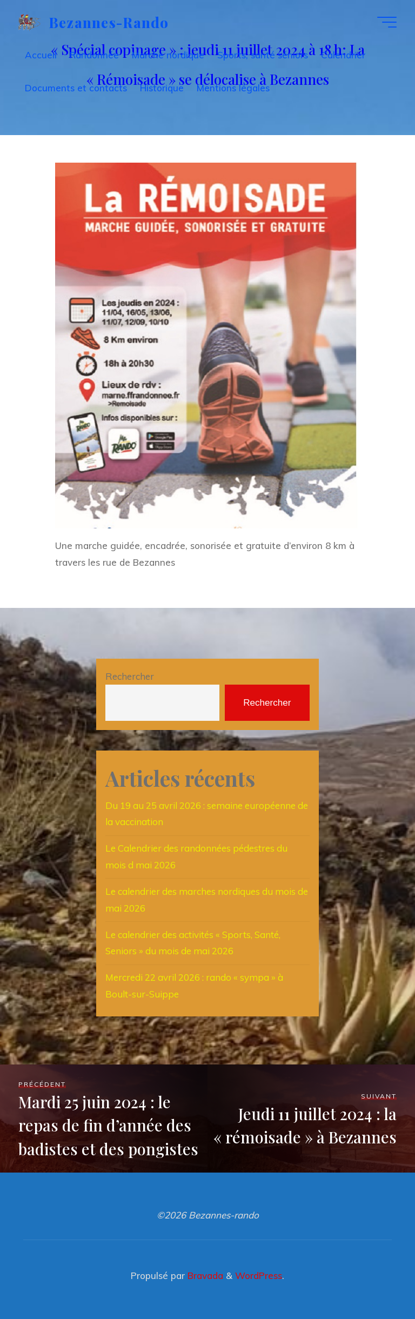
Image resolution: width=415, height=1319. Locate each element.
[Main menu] (387, 22)
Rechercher (129, 676)
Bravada (204, 1275)
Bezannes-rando (109, 21)
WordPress (258, 1275)
